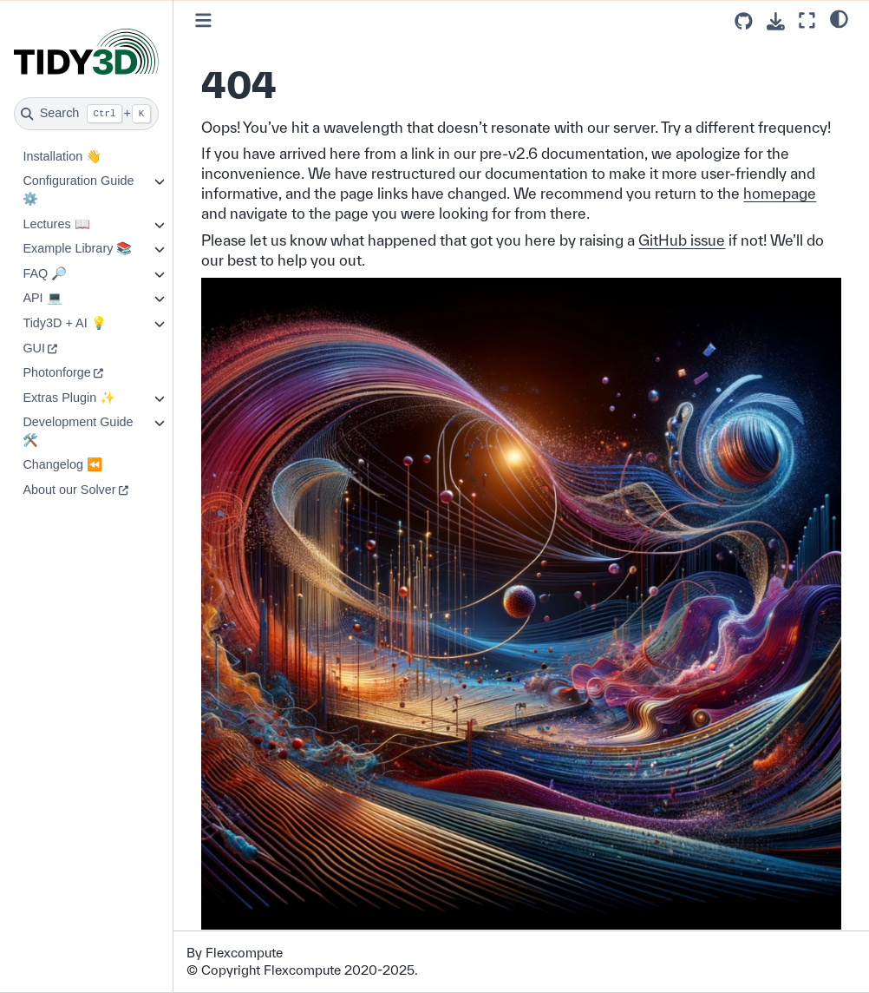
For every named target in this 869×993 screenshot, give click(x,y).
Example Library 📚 (77, 248)
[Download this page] (776, 21)
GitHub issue (681, 240)
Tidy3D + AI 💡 (64, 323)
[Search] (86, 113)
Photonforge (56, 372)
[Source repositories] (744, 21)
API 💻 (42, 298)
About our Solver (69, 489)
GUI (34, 348)
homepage (779, 193)
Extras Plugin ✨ (69, 397)
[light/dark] (839, 18)
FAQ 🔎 (45, 273)
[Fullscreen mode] (807, 20)
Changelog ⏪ (62, 464)
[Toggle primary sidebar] (203, 20)
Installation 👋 (62, 156)
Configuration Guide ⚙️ (78, 190)
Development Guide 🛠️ (78, 431)
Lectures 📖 (56, 224)
